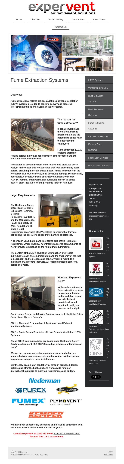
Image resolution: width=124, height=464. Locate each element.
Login (110, 452)
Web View (108, 454)
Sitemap (23, 452)
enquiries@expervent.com (67, 433)
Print (15, 452)
